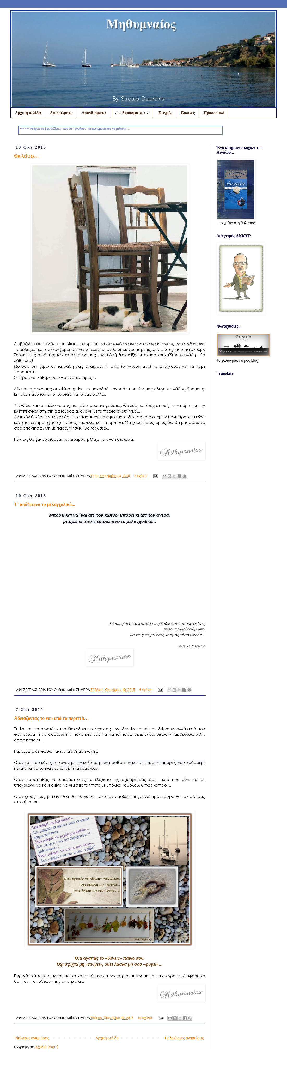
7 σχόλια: (141, 476)
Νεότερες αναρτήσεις (32, 1038)
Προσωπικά (214, 113)
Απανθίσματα (94, 113)
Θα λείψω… (26, 156)
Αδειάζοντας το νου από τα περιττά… (51, 718)
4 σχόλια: (146, 690)
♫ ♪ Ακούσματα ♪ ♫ (132, 113)
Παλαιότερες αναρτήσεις (184, 1038)
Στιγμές (165, 113)
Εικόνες (188, 113)
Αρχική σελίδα (28, 113)
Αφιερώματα (61, 113)
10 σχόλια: (146, 1018)
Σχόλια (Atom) (47, 1047)
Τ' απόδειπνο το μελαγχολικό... (44, 504)
